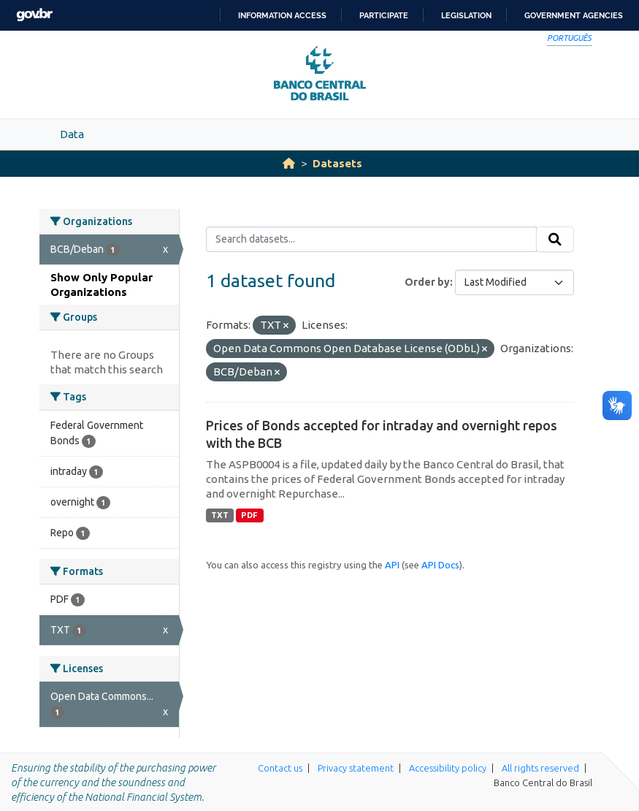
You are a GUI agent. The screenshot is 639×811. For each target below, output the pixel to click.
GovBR (34, 15)
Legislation (466, 15)
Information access (282, 15)
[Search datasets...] (371, 239)
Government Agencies (573, 15)
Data (72, 134)
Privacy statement (356, 768)
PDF (249, 515)
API (392, 565)
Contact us (280, 768)
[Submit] (555, 239)
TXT (220, 515)
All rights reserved (540, 768)
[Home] (289, 163)
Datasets (337, 163)
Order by (427, 282)
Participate (383, 15)
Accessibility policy (447, 768)
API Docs (440, 565)
